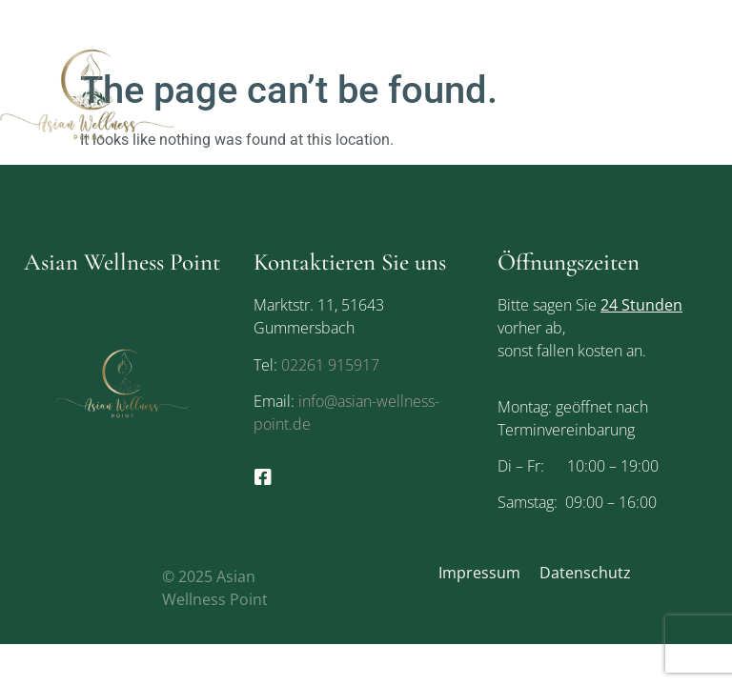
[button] (721, 93)
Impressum (479, 572)
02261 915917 (330, 364)
